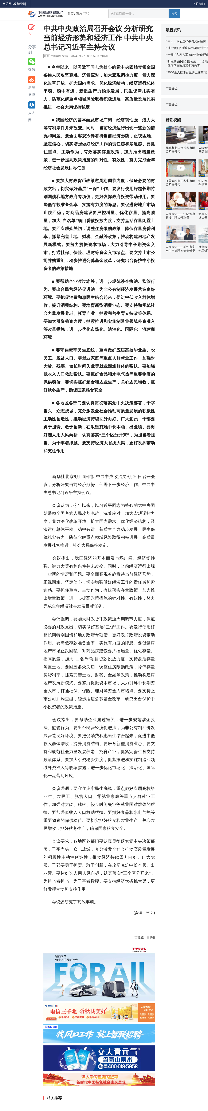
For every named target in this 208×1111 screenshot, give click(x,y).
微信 (31, 64)
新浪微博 (31, 86)
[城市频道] (19, 3)
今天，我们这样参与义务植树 (187, 41)
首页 (71, 13)
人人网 (31, 111)
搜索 (174, 13)
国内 (79, 13)
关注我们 (199, 3)
